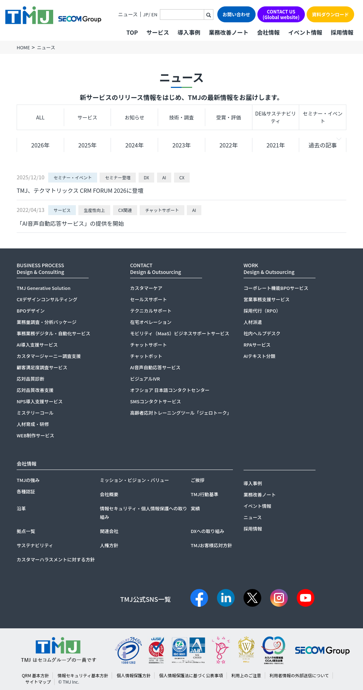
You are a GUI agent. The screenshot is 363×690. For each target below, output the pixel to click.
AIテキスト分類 (259, 356)
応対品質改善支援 (35, 390)
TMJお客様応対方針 (211, 545)
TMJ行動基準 (204, 494)
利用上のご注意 (246, 675)
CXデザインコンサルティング (47, 299)
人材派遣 (253, 322)
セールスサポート (148, 299)
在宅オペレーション (151, 322)
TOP (132, 32)
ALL (40, 117)
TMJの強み (28, 480)
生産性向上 (94, 210)
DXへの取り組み (207, 531)
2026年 (40, 145)
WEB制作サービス (35, 435)
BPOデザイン (31, 310)
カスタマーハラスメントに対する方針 (56, 559)
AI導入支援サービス (37, 344)
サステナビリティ (35, 545)
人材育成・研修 (33, 424)
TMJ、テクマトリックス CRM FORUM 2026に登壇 (80, 190)
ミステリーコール (35, 412)
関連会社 (109, 531)
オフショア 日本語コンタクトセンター (170, 390)
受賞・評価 (228, 117)
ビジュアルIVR (145, 378)
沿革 (21, 508)
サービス (87, 117)
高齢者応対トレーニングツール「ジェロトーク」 (180, 412)
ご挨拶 (198, 480)
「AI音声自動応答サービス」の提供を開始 (70, 223)
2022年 (228, 145)
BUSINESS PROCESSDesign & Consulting (40, 268)
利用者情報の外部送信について (299, 675)
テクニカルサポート (151, 310)
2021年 (276, 145)
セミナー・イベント (322, 117)
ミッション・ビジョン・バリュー (134, 480)
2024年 (134, 145)
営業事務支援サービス (267, 299)
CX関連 (125, 210)
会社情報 (268, 32)
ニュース (128, 14)
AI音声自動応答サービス (155, 367)
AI (164, 177)
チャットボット (146, 356)
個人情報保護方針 (134, 675)
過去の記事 (322, 145)
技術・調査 (181, 117)
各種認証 (26, 491)
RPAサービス (257, 344)
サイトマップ (38, 682)
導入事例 (189, 32)
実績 (195, 508)
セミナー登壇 (117, 177)
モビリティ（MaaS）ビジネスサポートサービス (179, 333)
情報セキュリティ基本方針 (82, 675)
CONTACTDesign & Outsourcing (155, 268)
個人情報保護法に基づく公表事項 (191, 675)
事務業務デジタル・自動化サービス (53, 333)
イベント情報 (305, 32)
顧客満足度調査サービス (42, 367)
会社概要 (109, 494)
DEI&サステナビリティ (275, 117)
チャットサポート (162, 210)
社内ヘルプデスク (262, 333)
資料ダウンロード (330, 14)
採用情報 (342, 32)
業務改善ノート (228, 32)
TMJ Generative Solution (44, 288)
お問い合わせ (236, 14)
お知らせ (134, 117)
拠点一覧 (26, 531)
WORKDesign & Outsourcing (269, 268)
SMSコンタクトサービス (155, 401)
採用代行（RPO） (262, 310)
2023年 (181, 145)
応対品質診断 (30, 378)
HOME (23, 47)
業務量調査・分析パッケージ (47, 322)
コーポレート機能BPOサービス (276, 288)
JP (146, 14)
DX (146, 177)
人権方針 (109, 545)
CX (181, 177)
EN (154, 14)
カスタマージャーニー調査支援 (49, 356)
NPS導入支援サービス (40, 401)
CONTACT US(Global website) (281, 14)
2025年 (87, 145)
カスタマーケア (146, 288)
